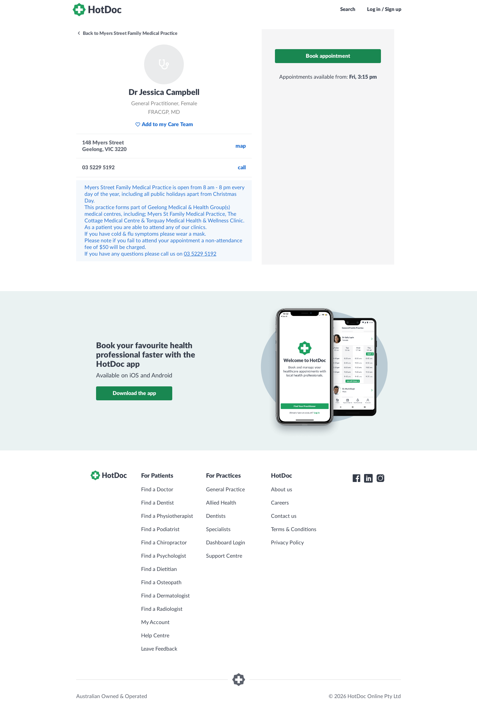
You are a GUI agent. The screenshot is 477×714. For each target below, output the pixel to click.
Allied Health (221, 503)
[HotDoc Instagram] (380, 478)
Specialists (218, 529)
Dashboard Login (225, 542)
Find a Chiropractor (164, 542)
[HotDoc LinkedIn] (368, 478)
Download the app (134, 393)
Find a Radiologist (162, 609)
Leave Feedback (159, 649)
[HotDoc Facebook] (356, 478)
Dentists (216, 516)
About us (281, 489)
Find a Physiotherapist (167, 516)
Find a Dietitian (159, 569)
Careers (280, 503)
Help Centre (155, 635)
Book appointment (328, 56)
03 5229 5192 (200, 254)
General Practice (225, 489)
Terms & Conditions (293, 529)
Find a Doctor (157, 489)
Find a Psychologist (163, 556)
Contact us (283, 516)
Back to (127, 33)
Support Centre (224, 556)
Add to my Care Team (164, 124)
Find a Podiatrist (160, 529)
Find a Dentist (157, 503)
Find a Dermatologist (165, 595)
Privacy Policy (287, 542)
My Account (155, 622)
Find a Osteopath (161, 582)
